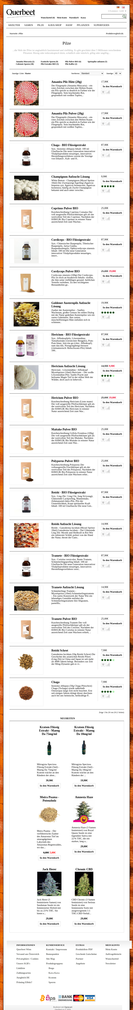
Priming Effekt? (24, 975)
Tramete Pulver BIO (64, 613)
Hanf (69, 25)
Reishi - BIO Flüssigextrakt (68, 488)
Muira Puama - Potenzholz (49, 792)
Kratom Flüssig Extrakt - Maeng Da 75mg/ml (49, 724)
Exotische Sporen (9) (49, 61)
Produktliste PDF (84, 942)
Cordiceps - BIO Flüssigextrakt (71, 238)
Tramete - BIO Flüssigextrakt (69, 550)
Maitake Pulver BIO (64, 425)
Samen (28, 25)
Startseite (14, 33)
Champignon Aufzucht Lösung (70, 175)
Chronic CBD (84, 862)
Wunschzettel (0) (48, 18)
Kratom (52, 971)
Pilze (40, 25)
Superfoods (101, 25)
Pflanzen (83, 25)
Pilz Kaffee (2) (71, 64)
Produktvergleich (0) (114, 33)
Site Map (50, 952)
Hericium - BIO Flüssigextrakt (70, 331)
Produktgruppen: (54, 957)
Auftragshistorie (113, 947)
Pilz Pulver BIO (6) (73, 61)
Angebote (80, 957)
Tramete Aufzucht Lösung (67, 582)
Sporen (51, 975)
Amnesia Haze (84, 790)
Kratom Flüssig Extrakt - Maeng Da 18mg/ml (84, 724)
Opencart (68, 1000)
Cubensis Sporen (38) (25, 64)
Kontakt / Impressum (56, 942)
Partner (79, 952)
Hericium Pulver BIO (64, 394)
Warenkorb (74, 18)
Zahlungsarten (23, 966)
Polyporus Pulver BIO (65, 456)
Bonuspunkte (52, 947)
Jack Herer (49, 862)
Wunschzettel (112, 952)
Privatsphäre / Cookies (27, 952)
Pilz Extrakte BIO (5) (50, 64)
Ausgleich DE (23, 971)
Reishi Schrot (59, 644)
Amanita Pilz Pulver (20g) (67, 113)
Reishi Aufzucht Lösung (66, 519)
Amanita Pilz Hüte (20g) (66, 81)
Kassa (83, 18)
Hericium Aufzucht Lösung (68, 363)
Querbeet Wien (23, 942)
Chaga (55, 675)
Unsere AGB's (23, 957)
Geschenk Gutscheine (86, 947)
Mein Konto (62, 18)
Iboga (51, 961)
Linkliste (20, 961)
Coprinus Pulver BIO (64, 206)
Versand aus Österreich (27, 947)
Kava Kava (53, 966)
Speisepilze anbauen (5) (97, 61)
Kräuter (14, 25)
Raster (28, 73)
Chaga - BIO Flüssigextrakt (68, 144)
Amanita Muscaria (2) (25, 61)
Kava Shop (54, 25)
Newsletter (110, 957)
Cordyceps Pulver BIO (65, 269)
